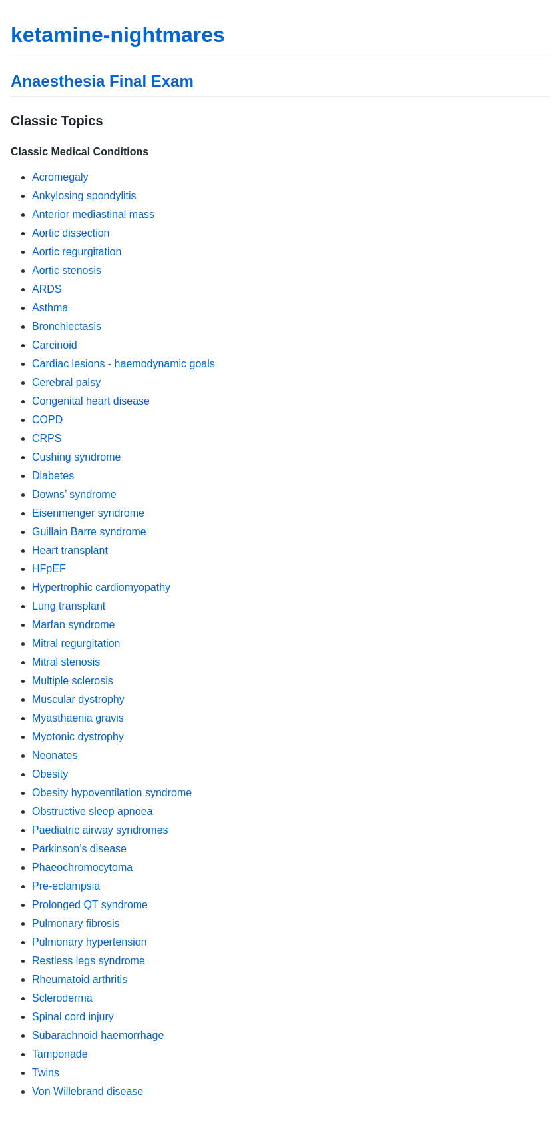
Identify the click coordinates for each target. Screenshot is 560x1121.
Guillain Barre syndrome (89, 531)
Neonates (55, 755)
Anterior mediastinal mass (93, 214)
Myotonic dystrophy (78, 736)
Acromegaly (60, 177)
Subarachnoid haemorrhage (98, 1035)
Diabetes (53, 475)
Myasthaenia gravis (78, 718)
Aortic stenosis (66, 270)
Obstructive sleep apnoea (92, 811)
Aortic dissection (71, 233)
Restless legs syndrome (88, 960)
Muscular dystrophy (78, 699)
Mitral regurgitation (76, 643)
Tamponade (60, 1054)
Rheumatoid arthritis (79, 979)
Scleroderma (62, 998)
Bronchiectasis (66, 326)
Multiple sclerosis (72, 680)
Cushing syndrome (76, 457)
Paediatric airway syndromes (100, 830)
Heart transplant (70, 550)
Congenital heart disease (91, 401)
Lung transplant (68, 606)
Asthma (50, 307)
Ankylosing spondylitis (84, 195)
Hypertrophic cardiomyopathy (101, 587)
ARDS (46, 289)
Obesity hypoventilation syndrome (112, 792)
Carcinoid (54, 345)
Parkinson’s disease (79, 848)
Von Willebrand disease (87, 1091)
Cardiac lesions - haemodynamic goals (123, 363)
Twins (45, 1072)
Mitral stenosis (66, 662)
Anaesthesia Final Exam (102, 81)
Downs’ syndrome (74, 494)
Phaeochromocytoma (82, 867)
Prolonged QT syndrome (90, 904)
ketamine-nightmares (118, 35)
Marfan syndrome (73, 624)
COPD (47, 419)
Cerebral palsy (66, 382)
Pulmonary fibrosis (76, 923)
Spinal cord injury (73, 1016)
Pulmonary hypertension (89, 942)
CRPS (46, 438)
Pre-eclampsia (66, 886)
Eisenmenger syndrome (88, 513)
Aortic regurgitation (76, 251)
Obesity (50, 774)
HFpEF (49, 568)
